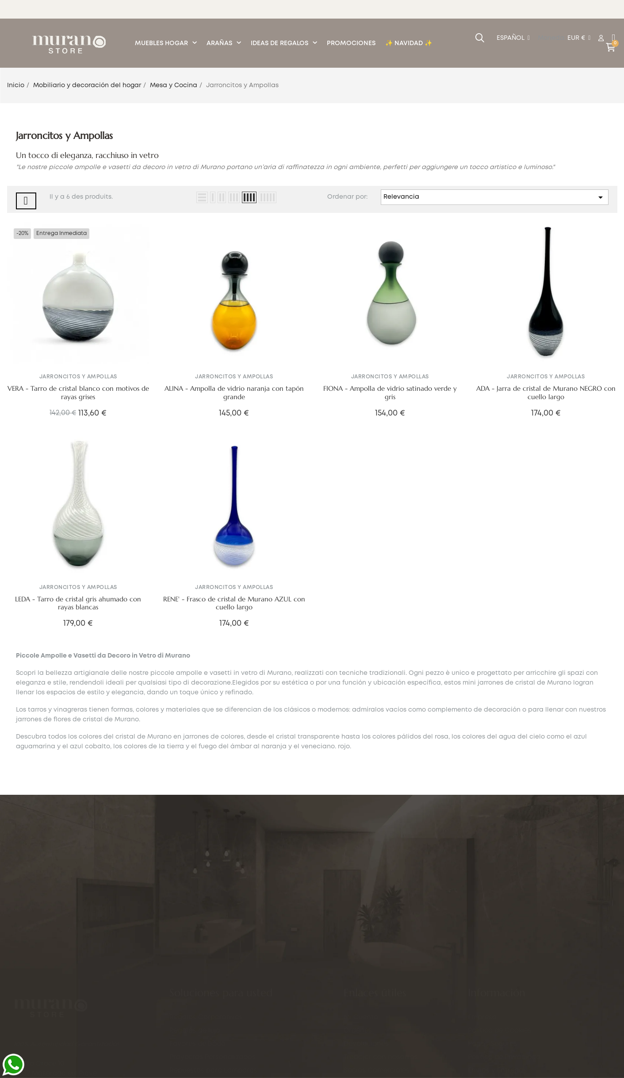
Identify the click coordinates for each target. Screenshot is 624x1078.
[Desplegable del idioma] (513, 38)
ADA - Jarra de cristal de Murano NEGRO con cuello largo (546, 393)
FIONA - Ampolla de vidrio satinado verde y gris (390, 393)
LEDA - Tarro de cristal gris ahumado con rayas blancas (78, 603)
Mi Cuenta (361, 992)
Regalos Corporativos (206, 947)
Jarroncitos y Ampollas (78, 376)
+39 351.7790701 (68, 1029)
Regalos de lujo (194, 960)
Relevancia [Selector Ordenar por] (494, 197)
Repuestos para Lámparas (213, 1000)
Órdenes (358, 1005)
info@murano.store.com (54, 1004)
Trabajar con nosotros (381, 1031)
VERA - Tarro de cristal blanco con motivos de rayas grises (78, 393)
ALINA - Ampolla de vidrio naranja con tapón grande (234, 393)
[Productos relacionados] (578, 38)
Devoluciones (366, 1018)
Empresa (482, 1020)
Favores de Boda (197, 973)
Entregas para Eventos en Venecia (226, 1013)
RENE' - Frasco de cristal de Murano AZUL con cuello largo (234, 603)
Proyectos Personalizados (212, 987)
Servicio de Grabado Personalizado (228, 1027)
